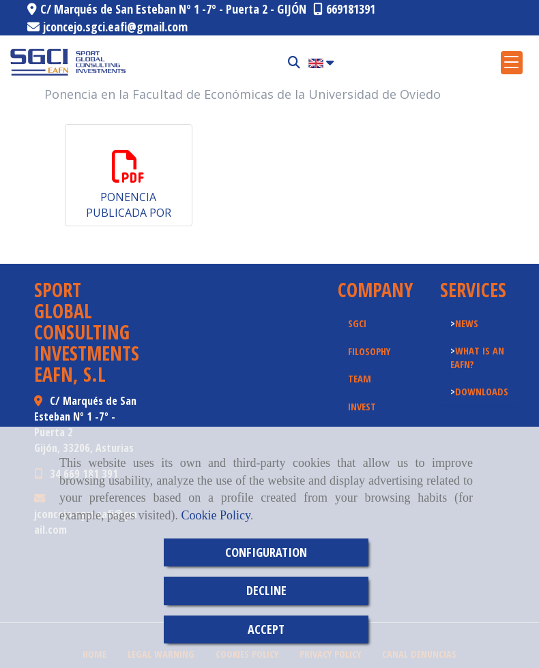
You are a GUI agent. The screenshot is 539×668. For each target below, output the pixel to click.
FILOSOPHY (369, 351)
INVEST (362, 406)
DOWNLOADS (481, 391)
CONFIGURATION (266, 552)
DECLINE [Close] (266, 590)
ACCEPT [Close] (266, 629)
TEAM (359, 378)
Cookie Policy (215, 515)
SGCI (357, 323)
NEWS (466, 323)
